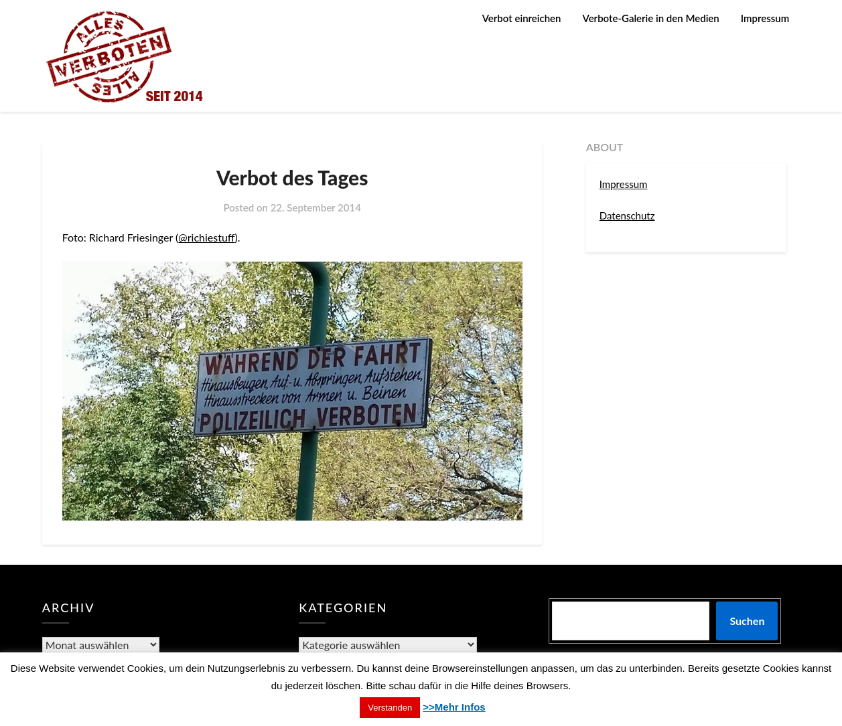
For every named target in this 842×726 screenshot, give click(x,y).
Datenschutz (627, 215)
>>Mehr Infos (454, 707)
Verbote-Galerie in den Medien (651, 18)
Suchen (746, 620)
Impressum (765, 18)
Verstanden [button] (390, 708)
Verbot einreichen (521, 18)
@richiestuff (206, 237)
